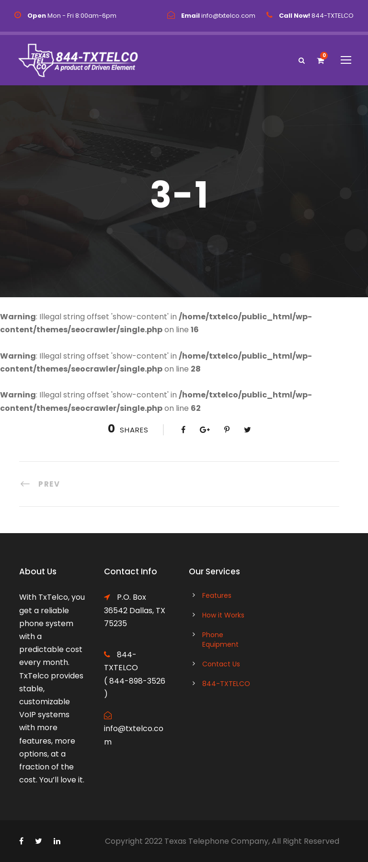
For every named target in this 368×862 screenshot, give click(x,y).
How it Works (223, 615)
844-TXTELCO (226, 683)
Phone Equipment (220, 639)
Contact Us (221, 664)
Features (216, 595)
